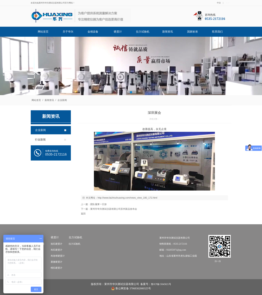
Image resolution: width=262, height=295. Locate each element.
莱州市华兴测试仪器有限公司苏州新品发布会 (113, 209)
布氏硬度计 (56, 250)
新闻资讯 (167, 31)
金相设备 (93, 31)
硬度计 (118, 31)
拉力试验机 (142, 31)
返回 (83, 213)
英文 (228, 3)
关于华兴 (68, 31)
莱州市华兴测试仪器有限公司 (174, 238)
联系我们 (217, 31)
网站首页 (43, 31)
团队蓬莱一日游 (98, 204)
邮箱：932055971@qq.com (172, 250)
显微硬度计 (56, 262)
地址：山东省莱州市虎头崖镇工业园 (178, 256)
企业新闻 (62, 100)
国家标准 (192, 31)
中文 (219, 3)
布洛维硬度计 (58, 256)
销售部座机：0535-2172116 (173, 244)
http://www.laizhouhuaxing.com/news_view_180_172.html (127, 197)
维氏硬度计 (56, 268)
